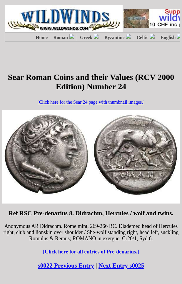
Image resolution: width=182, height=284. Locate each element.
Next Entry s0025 (121, 265)
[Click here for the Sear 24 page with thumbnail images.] (90, 102)
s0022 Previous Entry (66, 265)
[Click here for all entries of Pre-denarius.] (91, 252)
